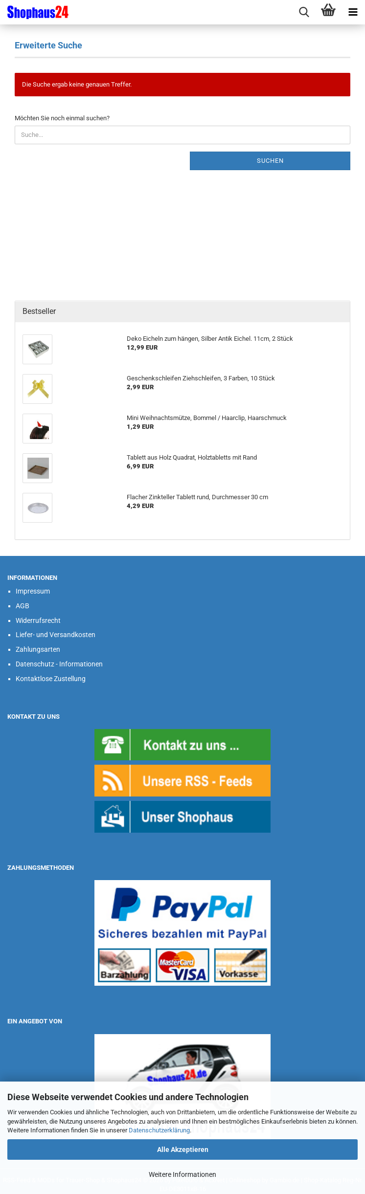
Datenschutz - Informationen (59, 664)
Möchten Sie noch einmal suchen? (62, 118)
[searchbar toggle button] (304, 12)
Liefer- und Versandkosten (55, 635)
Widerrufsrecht (38, 620)
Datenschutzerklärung (159, 1130)
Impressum (33, 591)
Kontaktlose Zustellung (51, 679)
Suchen (270, 160)
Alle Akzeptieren (182, 1149)
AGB (22, 606)
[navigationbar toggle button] (353, 12)
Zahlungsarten (38, 649)
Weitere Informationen (182, 1174)
